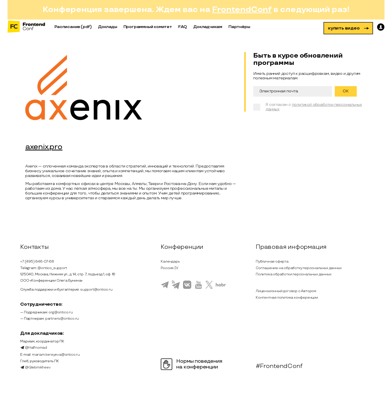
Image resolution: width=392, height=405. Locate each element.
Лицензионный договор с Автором (286, 291)
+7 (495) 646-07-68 (37, 261)
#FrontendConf (279, 366)
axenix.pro (43, 147)
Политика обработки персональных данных (293, 274)
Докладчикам (207, 26)
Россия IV (169, 268)
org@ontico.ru (60, 312)
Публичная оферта (272, 261)
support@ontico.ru (96, 289)
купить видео (348, 28)
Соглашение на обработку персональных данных (299, 268)
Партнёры (239, 26)
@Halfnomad (33, 347)
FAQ (182, 26)
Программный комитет (148, 26)
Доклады (107, 26)
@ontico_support (52, 268)
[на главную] (26, 27)
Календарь (170, 261)
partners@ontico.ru (62, 318)
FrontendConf (242, 9)
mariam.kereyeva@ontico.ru (56, 354)
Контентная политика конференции (287, 297)
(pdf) (86, 26)
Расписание (67, 26)
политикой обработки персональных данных (314, 107)
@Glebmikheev (35, 367)
